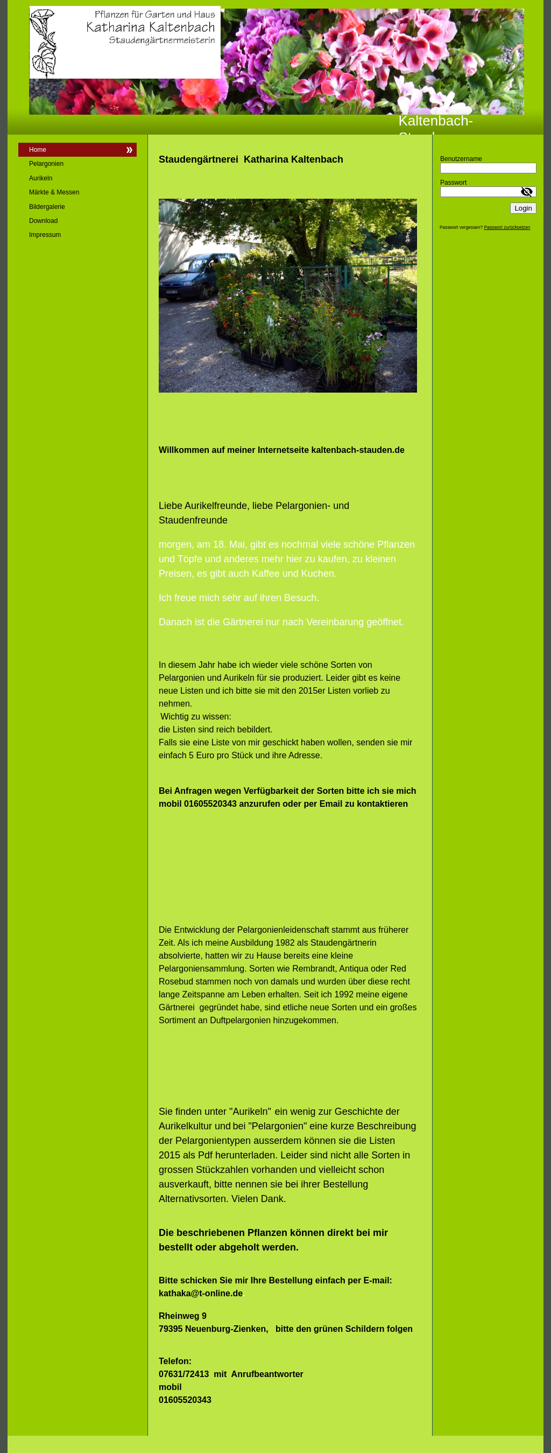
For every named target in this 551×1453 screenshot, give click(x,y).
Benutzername (461, 159)
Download (43, 221)
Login (523, 208)
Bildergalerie (47, 207)
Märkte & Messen (54, 192)
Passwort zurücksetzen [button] (507, 227)
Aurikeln (40, 178)
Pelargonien (46, 163)
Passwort (453, 182)
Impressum (45, 235)
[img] (275, 67)
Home (37, 149)
